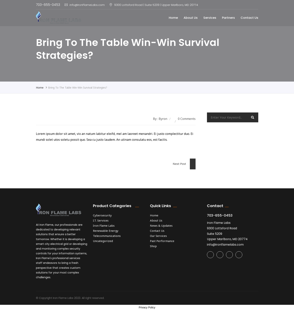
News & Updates (161, 225)
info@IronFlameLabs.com (85, 5)
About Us (191, 18)
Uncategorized (103, 241)
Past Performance (162, 241)
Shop (153, 246)
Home (173, 18)
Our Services (158, 236)
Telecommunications (107, 236)
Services (209, 18)
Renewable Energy (105, 231)
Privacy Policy (147, 307)
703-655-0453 (48, 4)
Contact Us (249, 18)
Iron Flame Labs (104, 225)
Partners (228, 18)
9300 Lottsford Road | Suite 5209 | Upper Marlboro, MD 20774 (156, 5)
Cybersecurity (102, 215)
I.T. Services (101, 220)
